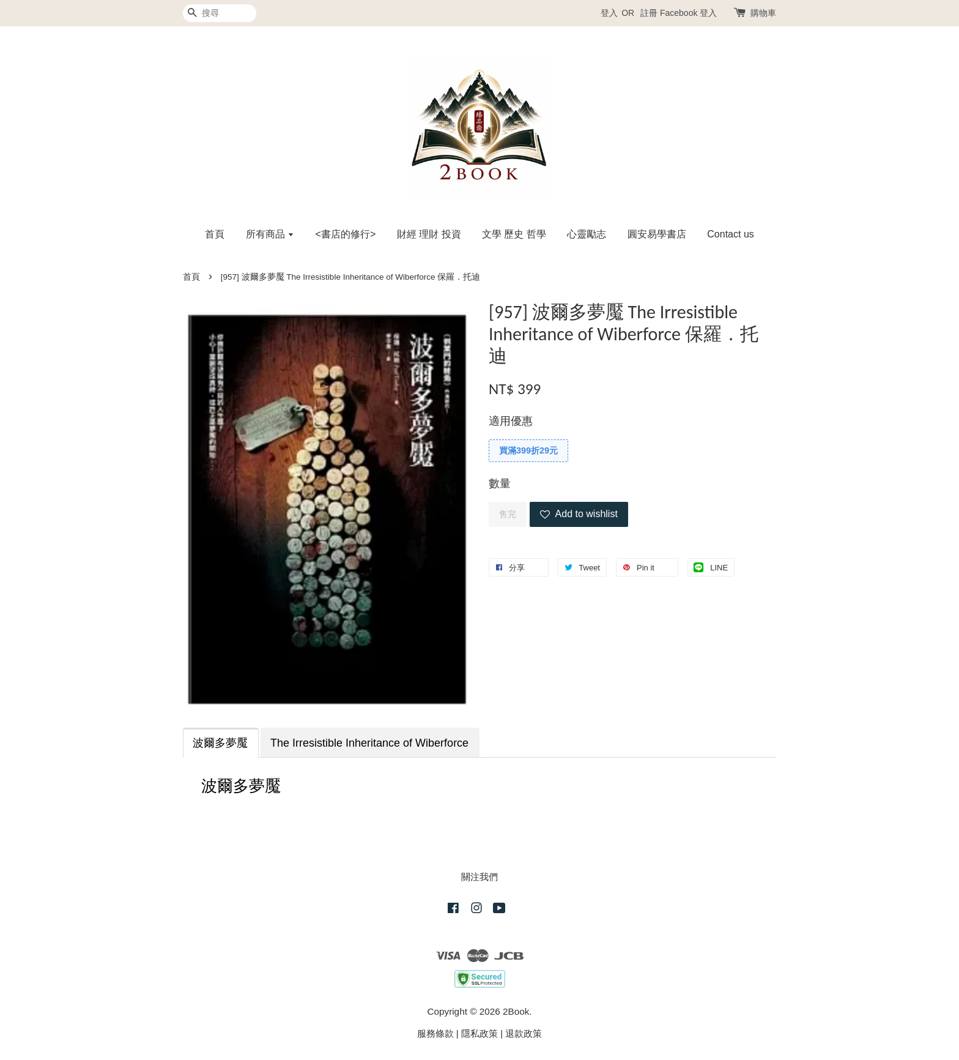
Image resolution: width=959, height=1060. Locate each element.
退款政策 (523, 1033)
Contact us (730, 234)
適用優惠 (511, 421)
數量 (500, 483)
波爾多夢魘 (220, 743)
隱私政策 (479, 1033)
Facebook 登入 (688, 13)
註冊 (648, 13)
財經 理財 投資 (429, 234)
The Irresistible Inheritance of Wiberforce (369, 743)
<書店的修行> (346, 234)
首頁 (214, 234)
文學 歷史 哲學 (514, 234)
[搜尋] (219, 13)
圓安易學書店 (657, 234)
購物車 (763, 13)
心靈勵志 (586, 234)
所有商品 (270, 234)
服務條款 (435, 1033)
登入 (609, 13)
